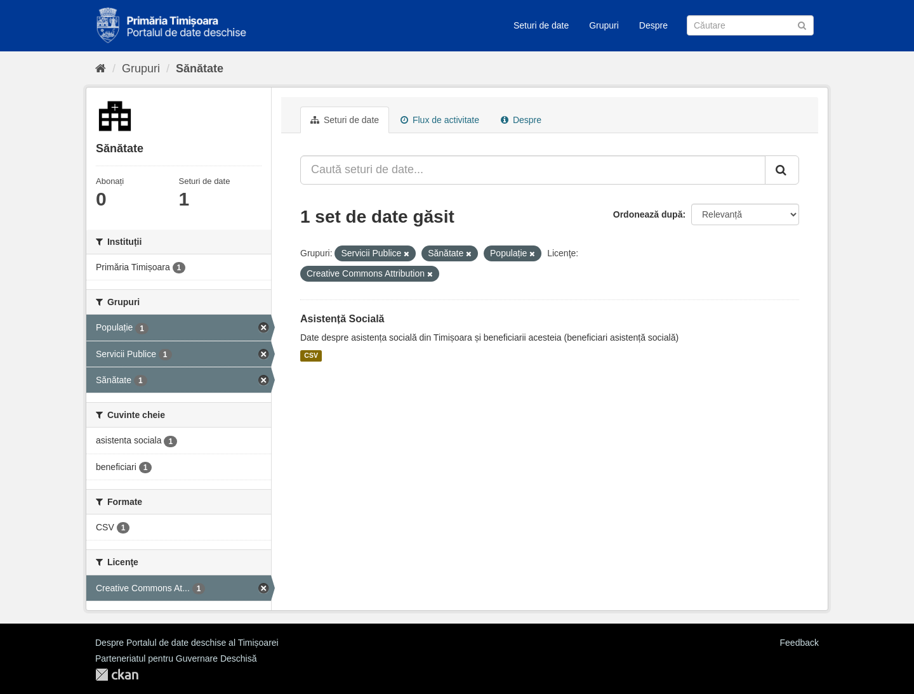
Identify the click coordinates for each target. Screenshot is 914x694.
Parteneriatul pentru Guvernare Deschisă (175, 658)
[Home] (100, 68)
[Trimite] (802, 24)
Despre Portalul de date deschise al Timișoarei (187, 643)
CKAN (116, 674)
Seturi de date (541, 25)
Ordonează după (648, 214)
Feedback (799, 643)
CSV (311, 356)
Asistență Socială (342, 318)
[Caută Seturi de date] (750, 25)
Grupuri (604, 25)
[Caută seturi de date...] (532, 170)
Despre (653, 25)
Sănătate (199, 68)
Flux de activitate (440, 120)
